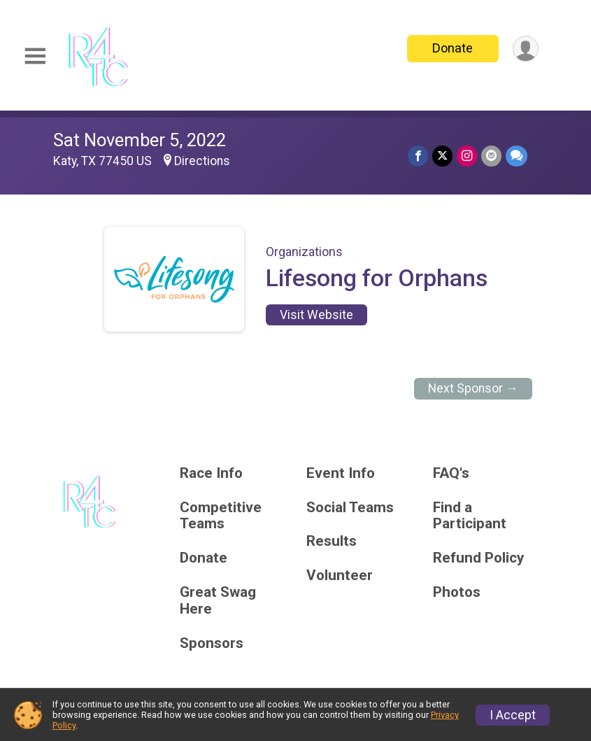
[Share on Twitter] (442, 156)
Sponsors (211, 643)
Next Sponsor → (473, 388)
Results (331, 541)
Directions (202, 161)
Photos (456, 592)
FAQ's (451, 473)
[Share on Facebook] (418, 156)
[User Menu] (526, 49)
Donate (452, 48)
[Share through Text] (516, 156)
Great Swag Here (218, 600)
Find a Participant (469, 516)
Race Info (211, 473)
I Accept (513, 715)
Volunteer (339, 575)
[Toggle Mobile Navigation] (35, 56)
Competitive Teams (221, 516)
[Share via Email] (491, 156)
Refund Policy (478, 558)
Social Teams (350, 508)
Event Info (340, 473)
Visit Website (316, 315)
